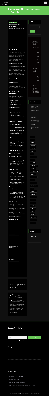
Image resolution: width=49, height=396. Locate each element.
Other (10, 357)
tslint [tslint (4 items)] (32, 214)
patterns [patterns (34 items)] (33, 182)
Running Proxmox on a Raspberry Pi (16, 376)
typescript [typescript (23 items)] (33, 217)
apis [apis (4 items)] (32, 137)
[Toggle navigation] (45, 3)
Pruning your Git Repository (35, 9)
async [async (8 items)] (32, 140)
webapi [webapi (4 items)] (33, 223)
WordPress (20, 393)
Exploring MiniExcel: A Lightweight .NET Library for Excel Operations (22, 385)
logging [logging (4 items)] (33, 168)
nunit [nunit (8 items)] (32, 180)
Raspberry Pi (11, 363)
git (23, 28)
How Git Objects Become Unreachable (39, 61)
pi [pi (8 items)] (32, 188)
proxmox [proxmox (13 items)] (33, 197)
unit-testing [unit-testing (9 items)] (33, 220)
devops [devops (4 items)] (33, 145)
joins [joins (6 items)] (32, 160)
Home (27, 9)
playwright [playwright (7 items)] (33, 191)
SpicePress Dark (29, 393)
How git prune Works (34, 71)
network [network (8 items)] (33, 174)
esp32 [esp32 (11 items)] (33, 151)
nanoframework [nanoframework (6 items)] (34, 171)
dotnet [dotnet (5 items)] (33, 148)
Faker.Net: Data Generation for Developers (34, 116)
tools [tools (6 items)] (32, 211)
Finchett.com (7, 2)
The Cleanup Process (38, 78)
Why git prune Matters (34, 45)
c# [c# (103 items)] (32, 142)
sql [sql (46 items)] (32, 205)
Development (17, 28)
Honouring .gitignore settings (14, 379)
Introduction (35, 41)
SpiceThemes (36, 393)
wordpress (11, 366)
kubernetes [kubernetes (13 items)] (34, 165)
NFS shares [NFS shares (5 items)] (34, 177)
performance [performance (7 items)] (34, 185)
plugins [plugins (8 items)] (33, 194)
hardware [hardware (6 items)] (33, 157)
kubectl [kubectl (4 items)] (33, 162)
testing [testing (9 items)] (33, 208)
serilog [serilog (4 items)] (33, 200)
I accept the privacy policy (25, 340)
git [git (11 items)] (32, 154)
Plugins (10, 360)
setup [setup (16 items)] (33, 203)
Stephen (11, 28)
